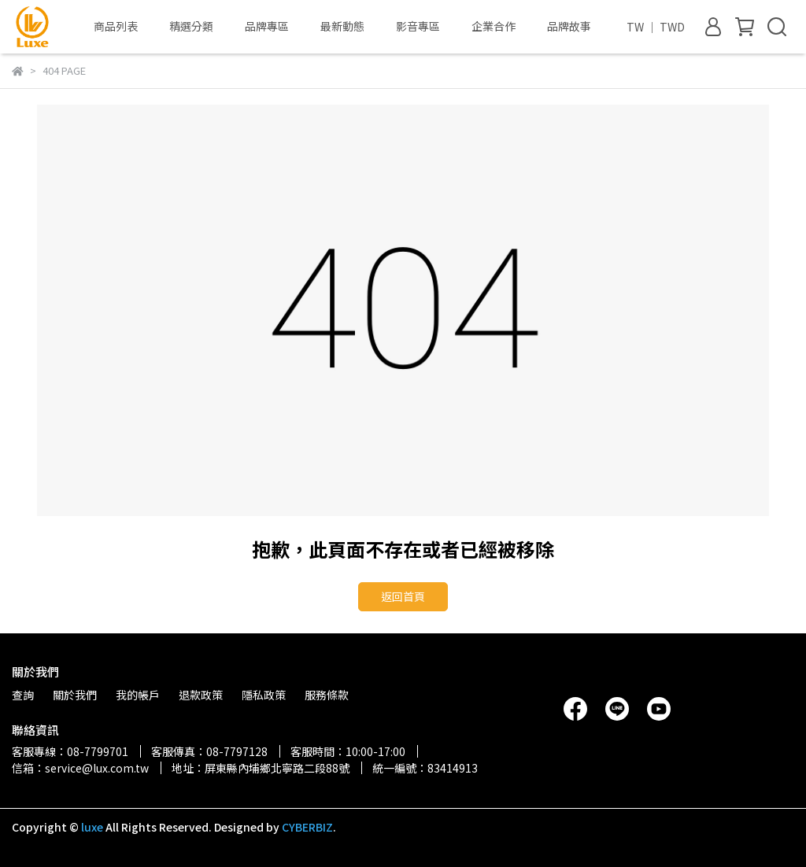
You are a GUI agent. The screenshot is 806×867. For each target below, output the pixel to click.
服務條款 (327, 695)
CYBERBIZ (307, 827)
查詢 (23, 695)
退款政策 (201, 695)
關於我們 (75, 695)
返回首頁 (403, 596)
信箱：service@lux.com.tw (80, 768)
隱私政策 (264, 695)
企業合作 (493, 26)
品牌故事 (569, 26)
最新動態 (342, 26)
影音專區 (418, 26)
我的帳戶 (138, 695)
